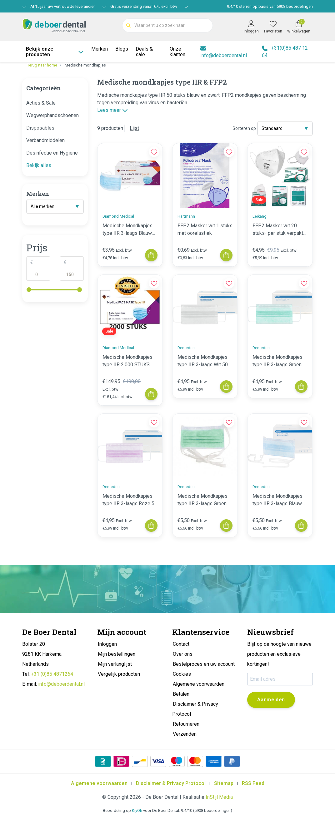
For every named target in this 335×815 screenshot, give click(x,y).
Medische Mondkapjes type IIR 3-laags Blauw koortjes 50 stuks (277, 500)
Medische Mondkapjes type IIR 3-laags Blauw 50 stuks (127, 230)
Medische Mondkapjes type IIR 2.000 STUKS (127, 361)
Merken (99, 49)
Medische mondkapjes (85, 65)
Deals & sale (144, 51)
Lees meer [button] (112, 110)
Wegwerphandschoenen (52, 115)
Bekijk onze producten (55, 51)
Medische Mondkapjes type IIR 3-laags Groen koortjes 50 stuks (203, 500)
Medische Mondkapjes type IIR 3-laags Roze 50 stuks (129, 500)
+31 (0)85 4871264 (52, 674)
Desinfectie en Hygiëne (52, 153)
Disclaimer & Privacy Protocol (171, 783)
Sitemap (223, 783)
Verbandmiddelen (45, 140)
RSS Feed (253, 783)
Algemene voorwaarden (99, 783)
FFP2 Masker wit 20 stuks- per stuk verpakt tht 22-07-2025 (277, 230)
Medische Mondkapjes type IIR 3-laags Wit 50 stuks (203, 361)
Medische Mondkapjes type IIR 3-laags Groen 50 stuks (277, 361)
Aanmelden (271, 700)
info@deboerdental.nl (61, 684)
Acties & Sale (41, 103)
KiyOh (137, 810)
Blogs (121, 49)
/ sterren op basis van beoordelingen (269, 6)
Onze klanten (177, 51)
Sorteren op (244, 128)
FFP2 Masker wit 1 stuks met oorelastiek (205, 229)
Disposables (40, 128)
